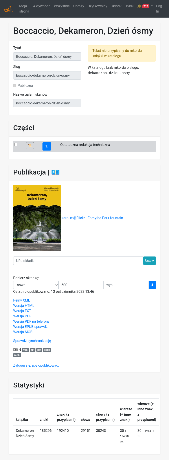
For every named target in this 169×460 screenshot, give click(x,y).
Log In (159, 8)
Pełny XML (21, 300)
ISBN (130, 6)
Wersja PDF (22, 316)
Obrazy (78, 6)
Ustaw (149, 260)
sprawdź (41, 327)
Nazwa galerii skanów (30, 94)
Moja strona (24, 8)
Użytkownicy (97, 6)
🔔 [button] (143, 6)
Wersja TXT (22, 311)
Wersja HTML (23, 306)
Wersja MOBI (23, 332)
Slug (16, 67)
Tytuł (17, 48)
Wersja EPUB (23, 327)
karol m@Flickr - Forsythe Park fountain (92, 218)
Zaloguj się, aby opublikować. (36, 365)
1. (46, 146)
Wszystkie (62, 6)
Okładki (116, 6)
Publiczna (25, 86)
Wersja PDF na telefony (31, 321)
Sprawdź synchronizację (32, 341)
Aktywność (41, 6)
